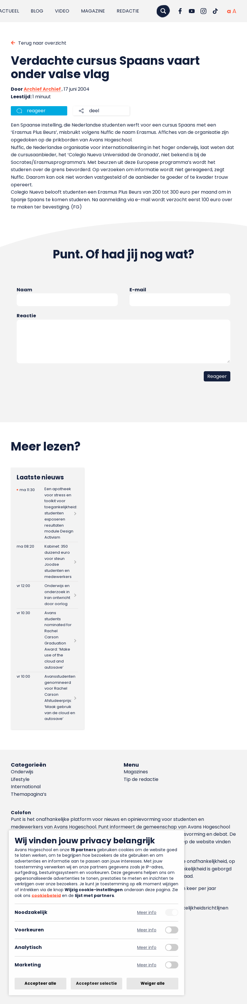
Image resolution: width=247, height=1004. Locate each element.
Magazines (136, 771)
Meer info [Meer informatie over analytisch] (146, 947)
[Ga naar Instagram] (203, 11)
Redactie (128, 11)
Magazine (93, 11)
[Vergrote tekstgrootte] (234, 11)
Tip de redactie (141, 779)
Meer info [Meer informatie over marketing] (146, 965)
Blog (37, 11)
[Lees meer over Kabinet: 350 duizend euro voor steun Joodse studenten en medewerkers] (47, 561)
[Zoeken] (163, 10)
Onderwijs (22, 771)
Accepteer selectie (96, 983)
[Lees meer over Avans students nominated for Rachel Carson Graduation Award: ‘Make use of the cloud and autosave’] (47, 640)
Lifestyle (20, 779)
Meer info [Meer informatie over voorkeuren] (146, 930)
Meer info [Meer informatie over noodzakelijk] (146, 912)
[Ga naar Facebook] (180, 11)
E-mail (137, 289)
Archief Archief (42, 89)
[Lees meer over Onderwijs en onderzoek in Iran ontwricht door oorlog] (47, 594)
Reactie (26, 315)
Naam (24, 289)
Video (62, 11)
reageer (36, 110)
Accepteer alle (40, 983)
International (26, 786)
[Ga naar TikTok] (215, 11)
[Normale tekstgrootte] (229, 11)
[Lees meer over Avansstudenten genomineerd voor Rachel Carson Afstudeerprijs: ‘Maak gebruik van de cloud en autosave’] (47, 697)
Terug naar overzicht (42, 43)
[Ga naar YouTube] (192, 11)
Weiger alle (153, 983)
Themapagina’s (28, 794)
